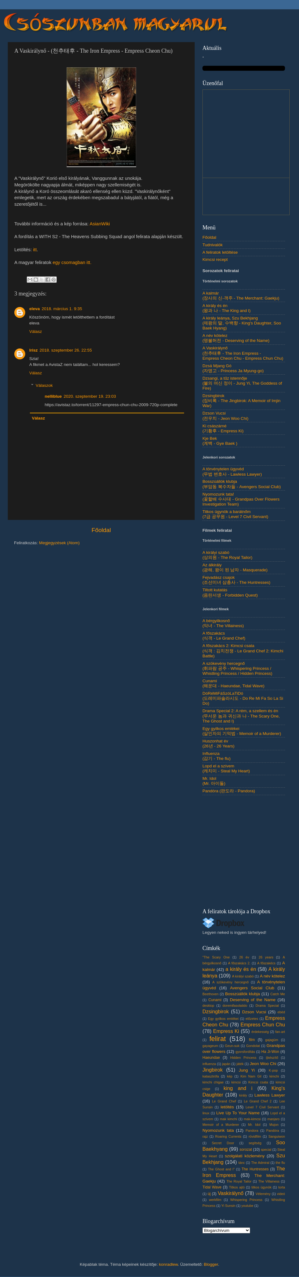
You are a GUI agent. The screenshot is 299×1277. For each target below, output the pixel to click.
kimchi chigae (213, 1082)
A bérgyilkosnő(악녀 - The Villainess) (223, 623)
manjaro (274, 1119)
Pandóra (272, 1130)
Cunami (214, 1000)
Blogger (211, 1264)
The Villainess (268, 1181)
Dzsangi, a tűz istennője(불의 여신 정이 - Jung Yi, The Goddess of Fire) (242, 383)
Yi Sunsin (228, 1205)
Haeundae (211, 1057)
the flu (280, 1162)
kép (229, 1076)
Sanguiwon (276, 1136)
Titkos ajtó (236, 1187)
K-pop (273, 1070)
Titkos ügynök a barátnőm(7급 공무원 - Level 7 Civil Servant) (235, 514)
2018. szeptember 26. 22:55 (66, 350)
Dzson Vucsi (254, 1012)
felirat (217, 1039)
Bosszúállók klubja (242, 993)
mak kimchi (228, 1119)
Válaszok (44, 385)
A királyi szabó (243, 976)
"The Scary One (216, 957)
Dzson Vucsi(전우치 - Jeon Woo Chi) (225, 415)
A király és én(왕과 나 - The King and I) (226, 308)
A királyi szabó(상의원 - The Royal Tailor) (227, 555)
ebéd (281, 1012)
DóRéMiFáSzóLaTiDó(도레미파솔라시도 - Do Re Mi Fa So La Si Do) (242, 698)
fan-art (280, 1032)
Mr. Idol (254, 1124)
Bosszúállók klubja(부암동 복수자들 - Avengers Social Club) (241, 484)
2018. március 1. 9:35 (62, 308)
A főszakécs (266, 963)
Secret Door (223, 1143)
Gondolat (253, 1046)
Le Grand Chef (224, 1101)
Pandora (252, 1130)
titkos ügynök (261, 1187)
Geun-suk (232, 1046)
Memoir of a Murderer (220, 1124)
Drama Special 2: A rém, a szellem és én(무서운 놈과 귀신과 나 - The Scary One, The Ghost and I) (241, 715)
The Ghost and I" (221, 1169)
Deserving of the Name (252, 999)
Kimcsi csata (258, 1082)
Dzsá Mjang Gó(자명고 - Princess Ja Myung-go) (233, 368)
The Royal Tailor (238, 1181)
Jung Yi (246, 1070)
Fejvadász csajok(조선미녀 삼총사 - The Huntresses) (236, 580)
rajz (205, 1136)
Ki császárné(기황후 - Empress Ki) (223, 428)
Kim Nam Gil (250, 1076)
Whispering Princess (246, 1200)
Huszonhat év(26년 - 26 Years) (218, 743)
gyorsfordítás (245, 1052)
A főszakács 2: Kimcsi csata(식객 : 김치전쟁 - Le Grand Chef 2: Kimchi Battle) (242, 650)
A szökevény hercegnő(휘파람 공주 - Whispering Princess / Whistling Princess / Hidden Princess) (237, 668)
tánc (242, 1162)
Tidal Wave (211, 1187)
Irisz (33, 350)
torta (281, 1187)
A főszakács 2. (239, 963)
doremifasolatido (235, 1005)
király (243, 1095)
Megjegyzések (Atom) (59, 542)
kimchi (274, 1076)
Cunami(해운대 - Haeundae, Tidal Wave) (233, 683)
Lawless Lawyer (269, 1095)
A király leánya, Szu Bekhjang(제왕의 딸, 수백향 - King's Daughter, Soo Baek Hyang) (241, 323)
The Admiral (260, 1162)
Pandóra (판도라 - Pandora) (228, 791)
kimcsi (236, 1082)
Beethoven (210, 994)
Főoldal (101, 530)
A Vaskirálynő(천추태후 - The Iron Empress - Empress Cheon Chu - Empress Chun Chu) (242, 353)
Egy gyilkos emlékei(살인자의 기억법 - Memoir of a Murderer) (241, 731)
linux (205, 1113)
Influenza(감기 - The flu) (216, 756)
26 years (266, 957)
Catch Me (277, 994)
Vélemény (263, 1194)
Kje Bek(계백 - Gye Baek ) (219, 441)
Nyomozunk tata (218, 1130)
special (266, 1149)
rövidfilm (255, 1136)
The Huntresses (254, 1169)
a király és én (240, 969)
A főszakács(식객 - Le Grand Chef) (223, 636)
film (252, 1040)
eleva (34, 308)
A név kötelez (272, 976)
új (209, 1194)
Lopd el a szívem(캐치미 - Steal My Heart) (226, 768)
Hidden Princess (243, 1057)
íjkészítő (272, 1057)
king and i (238, 1088)
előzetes (251, 1018)
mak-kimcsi (252, 1119)
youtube (247, 1205)
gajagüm (271, 1040)
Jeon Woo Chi (263, 1063)
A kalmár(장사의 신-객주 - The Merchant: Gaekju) (240, 295)
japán (226, 1064)
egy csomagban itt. (72, 262)
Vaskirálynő (230, 1193)
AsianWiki (100, 223)
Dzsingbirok (215, 1011)
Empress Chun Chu (262, 1024)
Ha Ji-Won (270, 1051)
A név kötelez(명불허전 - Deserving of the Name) (235, 338)
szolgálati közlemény (245, 1156)
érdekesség (260, 1032)
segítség (255, 1143)
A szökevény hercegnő (230, 982)
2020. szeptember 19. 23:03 (90, 396)
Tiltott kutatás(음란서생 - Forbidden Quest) (230, 592)
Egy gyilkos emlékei (223, 1018)
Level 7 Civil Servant (262, 1107)
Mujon (273, 1124)
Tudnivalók (212, 244)
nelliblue (53, 396)
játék (240, 1064)
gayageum (210, 1046)
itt (35, 249)
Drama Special (267, 1005)
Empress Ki (226, 1031)
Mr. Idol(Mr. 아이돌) (213, 781)
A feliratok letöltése (220, 252)
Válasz (35, 331)
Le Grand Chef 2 (258, 1101)
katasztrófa (210, 1076)
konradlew (168, 1264)
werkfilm (215, 1200)
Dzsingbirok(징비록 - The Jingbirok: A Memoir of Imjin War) (241, 400)
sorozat (246, 1149)
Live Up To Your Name (237, 1113)
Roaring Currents (228, 1136)
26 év (244, 957)
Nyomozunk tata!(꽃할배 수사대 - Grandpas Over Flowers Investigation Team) (241, 499)
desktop (208, 1005)
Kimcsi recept (215, 259)
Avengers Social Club (252, 988)
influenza (209, 1064)
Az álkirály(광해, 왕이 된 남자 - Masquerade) (235, 567)
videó (281, 1194)
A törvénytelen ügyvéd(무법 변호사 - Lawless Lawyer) (232, 471)
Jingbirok (212, 1070)
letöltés (227, 1107)
